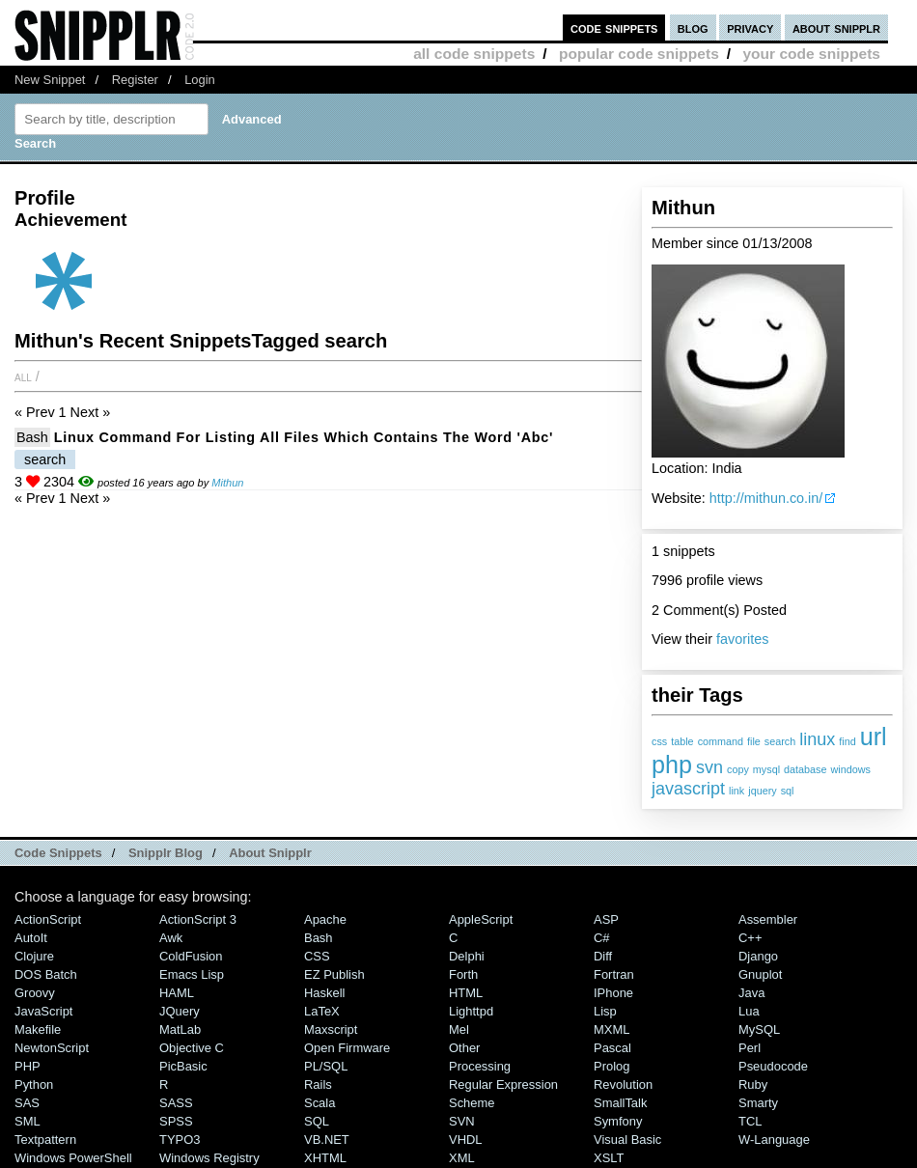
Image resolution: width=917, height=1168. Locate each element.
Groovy (34, 993)
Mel (459, 1029)
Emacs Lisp (191, 974)
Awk (170, 938)
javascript (688, 788)
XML (462, 1158)
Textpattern (45, 1139)
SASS (176, 1103)
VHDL (466, 1139)
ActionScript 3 (197, 919)
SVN (462, 1121)
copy (738, 769)
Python (33, 1084)
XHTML (325, 1158)
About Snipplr (270, 853)
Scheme (472, 1103)
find (847, 741)
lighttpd (471, 1011)
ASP (606, 919)
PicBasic (183, 1066)
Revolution (623, 1084)
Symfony (618, 1121)
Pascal (612, 1048)
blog (693, 27)
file (754, 741)
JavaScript (43, 1011)
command (720, 741)
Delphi (467, 956)
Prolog (611, 1066)
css (659, 741)
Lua (749, 1011)
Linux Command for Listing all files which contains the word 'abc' (303, 437)
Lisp (605, 1011)
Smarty (758, 1103)
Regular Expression (503, 1084)
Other (464, 1048)
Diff (603, 956)
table (682, 741)
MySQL (759, 1029)
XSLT (609, 1158)
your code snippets (811, 53)
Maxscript (330, 1029)
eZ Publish (334, 974)
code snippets (614, 27)
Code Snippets (58, 853)
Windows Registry (209, 1158)
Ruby (752, 1084)
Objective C (191, 1048)
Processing (480, 1066)
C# (602, 938)
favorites (742, 639)
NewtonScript (51, 1048)
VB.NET (326, 1139)
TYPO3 (179, 1139)
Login (199, 79)
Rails (318, 1084)
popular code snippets (639, 53)
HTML (466, 993)
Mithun (227, 482)
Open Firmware (347, 1048)
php (672, 764)
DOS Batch (45, 974)
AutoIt (30, 938)
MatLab (180, 1029)
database (805, 769)
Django (758, 956)
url (873, 736)
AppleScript (481, 919)
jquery (762, 790)
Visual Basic (627, 1139)
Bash (32, 437)
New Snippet (49, 79)
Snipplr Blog (165, 853)
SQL (316, 1121)
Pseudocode (773, 1066)
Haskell (324, 993)
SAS (27, 1103)
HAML (176, 993)
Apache (325, 919)
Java (751, 993)
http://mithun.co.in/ (766, 498)
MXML (611, 1029)
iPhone (613, 993)
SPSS (176, 1121)
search (779, 741)
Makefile (37, 1029)
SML (27, 1121)
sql (787, 790)
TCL (750, 1121)
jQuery (179, 1011)
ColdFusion (191, 956)
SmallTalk (620, 1103)
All (23, 376)
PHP (27, 1066)
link (736, 790)
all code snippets (474, 53)
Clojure (34, 956)
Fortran (614, 974)
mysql (766, 769)
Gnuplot (760, 974)
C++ (750, 938)
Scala (319, 1103)
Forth (463, 974)
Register (135, 79)
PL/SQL (325, 1066)
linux (817, 739)
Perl (749, 1048)
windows (851, 769)
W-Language (774, 1139)
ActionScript (47, 919)
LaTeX (322, 1011)
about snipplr (836, 27)
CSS (317, 956)
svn (709, 767)
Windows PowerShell (73, 1158)
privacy (750, 27)
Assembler (767, 919)
